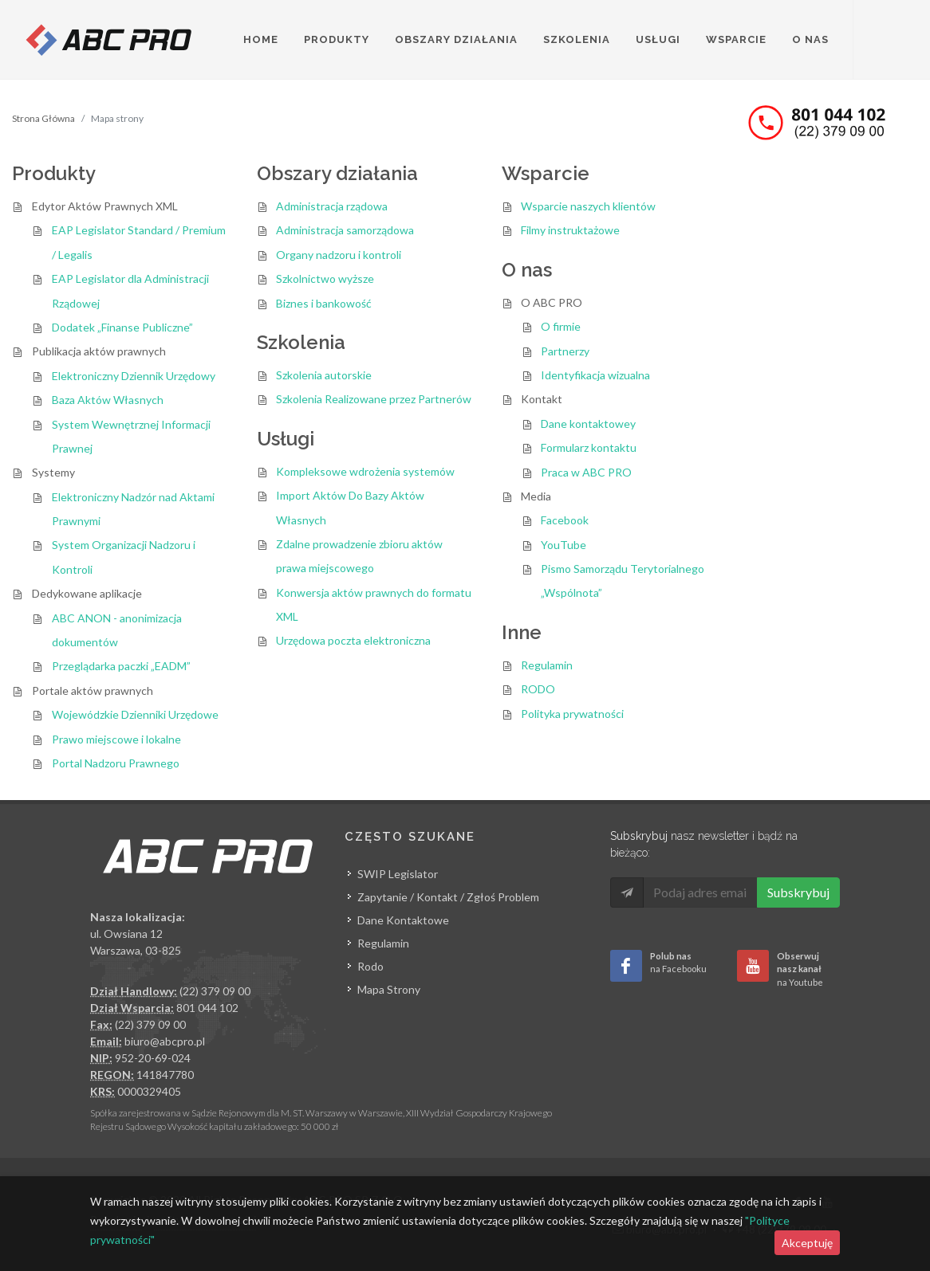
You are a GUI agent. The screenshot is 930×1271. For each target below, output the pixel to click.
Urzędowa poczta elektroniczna (353, 640)
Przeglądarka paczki (121, 666)
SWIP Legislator (397, 874)
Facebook (565, 520)
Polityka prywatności (572, 713)
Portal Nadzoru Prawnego (115, 763)
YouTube (563, 544)
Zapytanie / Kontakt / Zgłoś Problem (448, 897)
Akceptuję (807, 1242)
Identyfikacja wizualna (595, 375)
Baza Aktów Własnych (108, 399)
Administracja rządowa (332, 206)
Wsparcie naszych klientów (588, 206)
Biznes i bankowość (324, 303)
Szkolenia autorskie (324, 375)
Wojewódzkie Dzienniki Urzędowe (135, 714)
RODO (538, 689)
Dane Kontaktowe (403, 920)
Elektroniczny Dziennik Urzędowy (133, 375)
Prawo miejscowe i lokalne (116, 739)
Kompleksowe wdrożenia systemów (365, 471)
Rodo (370, 966)
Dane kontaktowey (588, 423)
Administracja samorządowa (345, 230)
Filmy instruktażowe (570, 230)
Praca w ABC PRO (586, 472)
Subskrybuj (798, 891)
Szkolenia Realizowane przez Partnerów (373, 399)
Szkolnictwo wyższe (325, 278)
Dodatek (122, 327)
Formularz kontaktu (588, 447)
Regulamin (547, 665)
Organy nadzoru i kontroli (338, 254)
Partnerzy (565, 351)
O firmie (561, 326)
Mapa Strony (388, 989)
